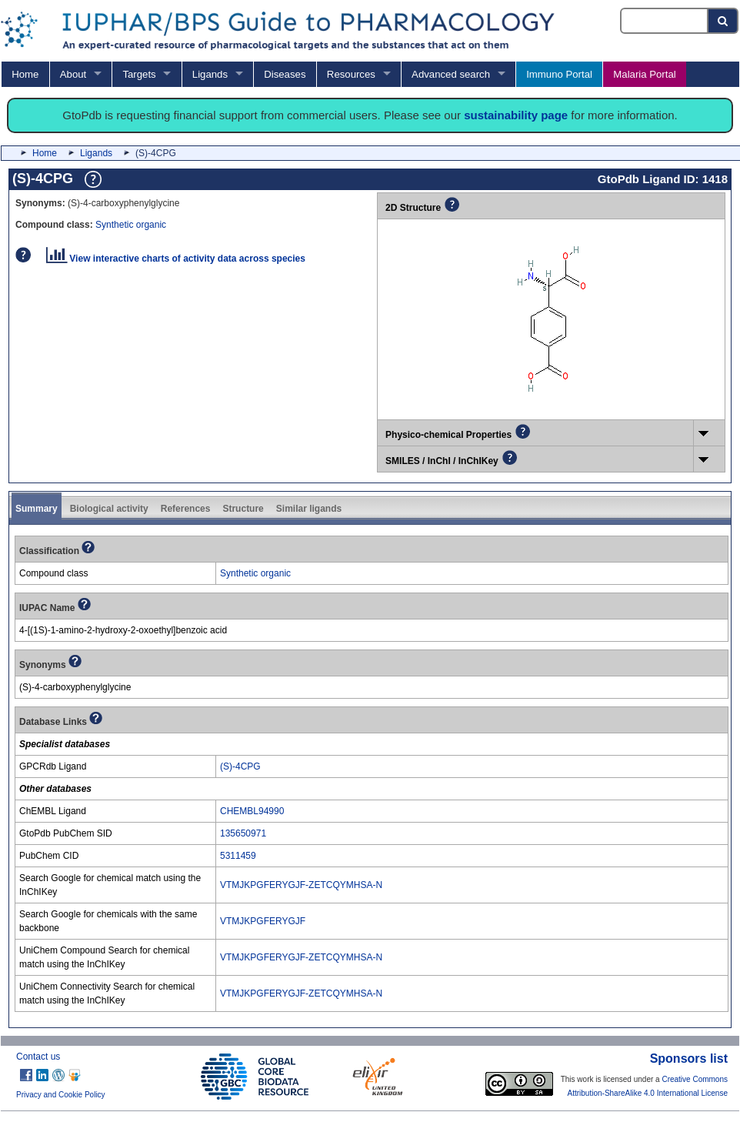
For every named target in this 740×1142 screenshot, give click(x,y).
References (186, 508)
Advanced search (451, 74)
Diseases (284, 74)
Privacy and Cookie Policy (60, 1094)
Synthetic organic (130, 224)
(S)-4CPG (240, 766)
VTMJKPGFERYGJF (262, 921)
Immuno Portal (559, 74)
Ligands (210, 74)
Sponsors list (689, 1058)
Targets (138, 74)
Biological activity (109, 508)
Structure (242, 508)
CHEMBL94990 (252, 811)
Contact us (38, 1056)
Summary (36, 508)
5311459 (238, 855)
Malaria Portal (644, 74)
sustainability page (516, 115)
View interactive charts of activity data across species (175, 258)
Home (25, 74)
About (73, 74)
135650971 (243, 833)
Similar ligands (309, 508)
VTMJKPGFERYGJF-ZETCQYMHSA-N (301, 885)
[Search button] (723, 21)
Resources (351, 74)
